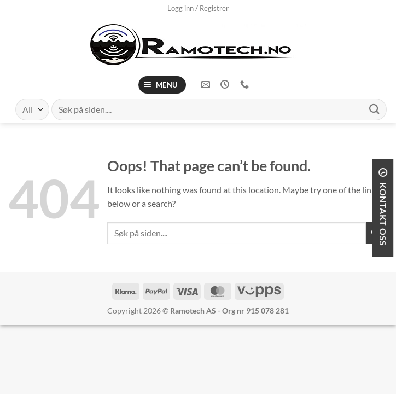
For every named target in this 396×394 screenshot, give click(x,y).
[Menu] (162, 85)
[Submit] (375, 109)
